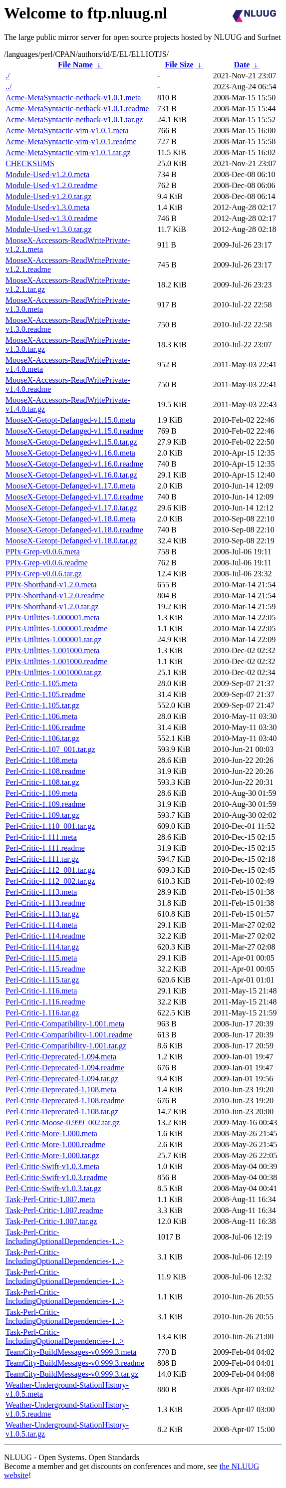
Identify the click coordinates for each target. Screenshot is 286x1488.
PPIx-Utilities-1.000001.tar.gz (53, 639)
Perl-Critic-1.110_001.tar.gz (50, 826)
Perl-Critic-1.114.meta (41, 925)
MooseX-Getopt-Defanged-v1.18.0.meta (70, 518)
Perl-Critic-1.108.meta (41, 760)
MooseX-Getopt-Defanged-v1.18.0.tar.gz (71, 540)
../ (8, 86)
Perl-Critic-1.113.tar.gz (42, 914)
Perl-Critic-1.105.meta (41, 683)
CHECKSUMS (29, 163)
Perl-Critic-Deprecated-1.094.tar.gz (61, 1078)
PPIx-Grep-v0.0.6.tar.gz (43, 573)
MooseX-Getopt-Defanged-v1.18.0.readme (74, 529)
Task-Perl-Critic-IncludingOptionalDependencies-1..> (64, 1236)
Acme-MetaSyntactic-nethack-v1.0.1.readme (77, 108)
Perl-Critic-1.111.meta (41, 837)
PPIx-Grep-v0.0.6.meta (42, 551)
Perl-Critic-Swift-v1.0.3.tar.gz (53, 1188)
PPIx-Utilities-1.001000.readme (56, 661)
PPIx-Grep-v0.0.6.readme (46, 562)
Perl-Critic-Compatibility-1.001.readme (68, 1034)
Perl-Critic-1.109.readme (45, 804)
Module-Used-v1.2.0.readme (51, 185)
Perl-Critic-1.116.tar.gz (42, 1012)
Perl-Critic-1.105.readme (45, 694)
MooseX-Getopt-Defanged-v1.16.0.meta (70, 453)
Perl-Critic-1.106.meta (41, 716)
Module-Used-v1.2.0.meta (47, 174)
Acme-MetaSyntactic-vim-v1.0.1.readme (71, 141)
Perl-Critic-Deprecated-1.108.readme (64, 1100)
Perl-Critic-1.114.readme (45, 936)
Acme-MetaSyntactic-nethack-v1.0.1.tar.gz (74, 119)
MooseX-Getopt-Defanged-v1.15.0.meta (70, 420)
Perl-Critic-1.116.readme (45, 1001)
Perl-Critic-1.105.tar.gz (42, 705)
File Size (179, 64)
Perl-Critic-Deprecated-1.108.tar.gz (61, 1111)
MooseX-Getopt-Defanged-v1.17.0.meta (70, 486)
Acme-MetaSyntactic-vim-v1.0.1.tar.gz (68, 152)
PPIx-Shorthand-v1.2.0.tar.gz (52, 606)
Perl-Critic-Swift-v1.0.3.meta (52, 1166)
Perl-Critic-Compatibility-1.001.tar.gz (65, 1045)
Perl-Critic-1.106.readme (45, 727)
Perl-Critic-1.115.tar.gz (42, 980)
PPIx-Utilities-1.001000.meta (52, 650)
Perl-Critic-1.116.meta (41, 991)
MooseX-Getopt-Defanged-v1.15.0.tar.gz (71, 442)
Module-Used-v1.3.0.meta (47, 207)
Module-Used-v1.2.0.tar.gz (48, 196)
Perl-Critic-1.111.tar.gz (42, 859)
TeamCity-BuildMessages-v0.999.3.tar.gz (71, 1374)
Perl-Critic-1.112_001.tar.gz (50, 870)
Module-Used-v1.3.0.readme (51, 218)
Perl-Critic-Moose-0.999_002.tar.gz (62, 1122)
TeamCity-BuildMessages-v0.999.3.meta (70, 1352)
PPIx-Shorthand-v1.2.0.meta (51, 584)
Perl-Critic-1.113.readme (45, 903)
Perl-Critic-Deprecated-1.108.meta (60, 1089)
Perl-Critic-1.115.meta (41, 958)
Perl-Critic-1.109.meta (41, 793)
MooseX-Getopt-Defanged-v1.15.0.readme (74, 431)
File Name (75, 64)
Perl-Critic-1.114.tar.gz (42, 947)
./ (7, 75)
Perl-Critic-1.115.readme (45, 969)
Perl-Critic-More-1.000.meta (51, 1133)
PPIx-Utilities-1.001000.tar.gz (53, 672)
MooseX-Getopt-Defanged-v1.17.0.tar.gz (71, 507)
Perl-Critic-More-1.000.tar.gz (52, 1155)
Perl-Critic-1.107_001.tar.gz (50, 749)
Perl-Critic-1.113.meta (41, 892)
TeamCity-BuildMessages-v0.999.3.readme (74, 1363)
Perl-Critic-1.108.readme (45, 771)
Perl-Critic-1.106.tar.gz (42, 738)
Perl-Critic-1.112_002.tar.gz (50, 881)
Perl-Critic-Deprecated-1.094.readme (64, 1067)
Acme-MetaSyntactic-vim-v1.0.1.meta (67, 130)
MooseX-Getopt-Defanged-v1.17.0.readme (74, 497)
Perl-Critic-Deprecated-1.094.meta (60, 1056)
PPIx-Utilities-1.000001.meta (52, 617)
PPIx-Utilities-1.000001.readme (56, 628)
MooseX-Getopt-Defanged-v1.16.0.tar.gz (71, 475)
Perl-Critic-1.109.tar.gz (42, 815)
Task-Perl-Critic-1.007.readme (54, 1210)
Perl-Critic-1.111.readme (45, 848)
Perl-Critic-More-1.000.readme (55, 1144)
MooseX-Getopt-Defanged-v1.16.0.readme (74, 464)
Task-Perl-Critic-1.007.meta (50, 1199)
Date (242, 64)
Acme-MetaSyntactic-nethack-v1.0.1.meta (73, 97)
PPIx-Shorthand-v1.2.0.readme (55, 595)
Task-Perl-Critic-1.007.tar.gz (51, 1221)
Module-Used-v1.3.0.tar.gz (48, 229)
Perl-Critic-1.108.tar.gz (42, 782)
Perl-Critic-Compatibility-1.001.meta (64, 1023)
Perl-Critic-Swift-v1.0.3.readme (56, 1177)
